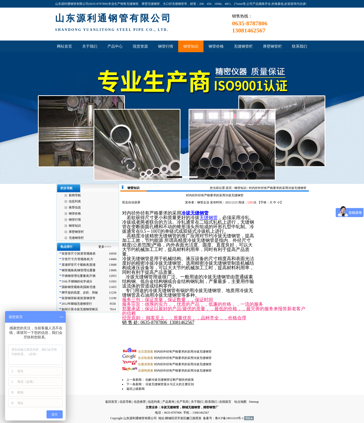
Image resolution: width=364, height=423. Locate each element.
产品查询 (168, 401)
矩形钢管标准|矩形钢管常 (79, 298)
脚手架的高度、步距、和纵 (80, 292)
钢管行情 (75, 219)
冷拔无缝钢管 (195, 213)
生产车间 (182, 401)
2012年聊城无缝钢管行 (77, 303)
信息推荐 (140, 401)
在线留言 (225, 401)
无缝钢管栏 (76, 238)
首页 (229, 188)
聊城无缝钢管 (191, 407)
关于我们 (197, 401)
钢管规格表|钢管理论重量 (79, 270)
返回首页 (111, 401)
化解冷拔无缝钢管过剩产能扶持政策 (169, 379)
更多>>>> (104, 246)
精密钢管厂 (210, 407)
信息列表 (75, 201)
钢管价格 (75, 213)
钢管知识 (75, 225)
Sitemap (254, 401)
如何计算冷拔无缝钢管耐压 (80, 309)
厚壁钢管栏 (76, 232)
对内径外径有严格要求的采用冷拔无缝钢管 (175, 351)
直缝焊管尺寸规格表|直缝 (79, 264)
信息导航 (126, 401)
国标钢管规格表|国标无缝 (79, 287)
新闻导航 (75, 195)
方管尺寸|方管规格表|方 (77, 259)
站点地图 (240, 401)
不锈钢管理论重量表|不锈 (79, 276)
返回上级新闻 (135, 389)
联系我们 (211, 401)
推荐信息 (75, 207)
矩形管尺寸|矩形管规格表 (79, 253)
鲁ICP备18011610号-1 (229, 418)
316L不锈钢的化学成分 (77, 281)
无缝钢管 (208, 217)
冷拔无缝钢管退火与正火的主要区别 (169, 384)
